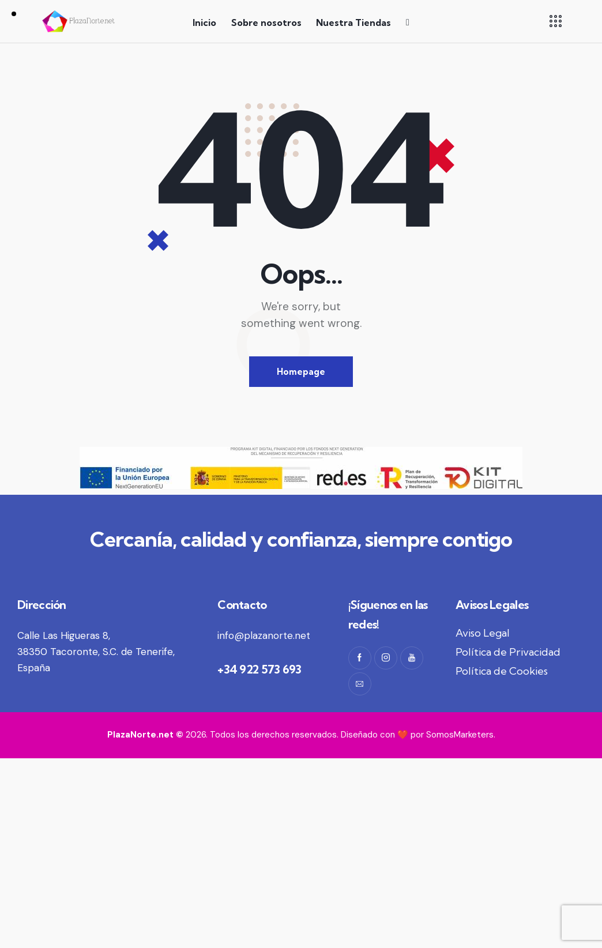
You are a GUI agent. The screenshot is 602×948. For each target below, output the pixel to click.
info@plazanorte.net (263, 635)
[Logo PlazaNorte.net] (78, 21)
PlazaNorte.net (140, 734)
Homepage (301, 371)
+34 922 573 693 (259, 669)
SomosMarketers (460, 734)
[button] (556, 21)
